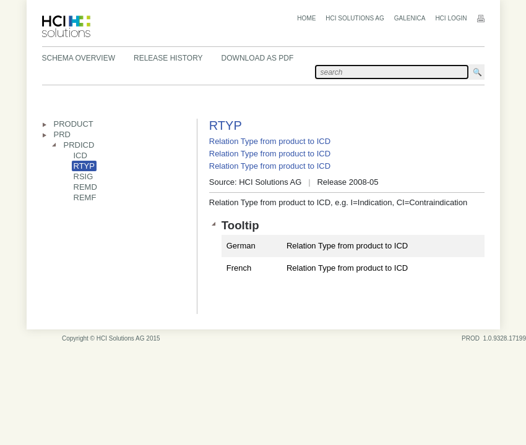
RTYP (84, 166)
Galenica (410, 18)
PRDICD (79, 145)
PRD (62, 134)
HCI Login (451, 18)
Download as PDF (258, 58)
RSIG (83, 176)
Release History (168, 58)
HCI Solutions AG (355, 18)
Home (306, 18)
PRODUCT (73, 124)
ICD (80, 155)
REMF (85, 197)
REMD (85, 187)
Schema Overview (78, 58)
